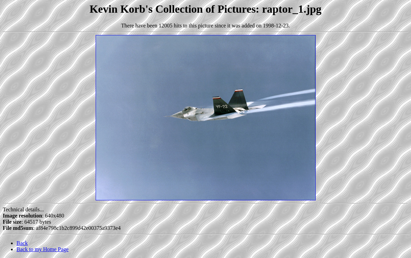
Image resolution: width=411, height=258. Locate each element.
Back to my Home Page (42, 249)
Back (22, 243)
